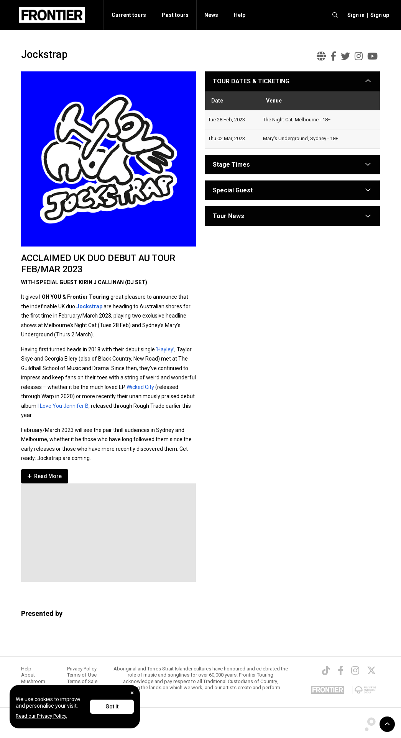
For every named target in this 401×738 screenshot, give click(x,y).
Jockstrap (89, 306)
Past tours (175, 15)
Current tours (129, 15)
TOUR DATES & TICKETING (251, 81)
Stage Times (231, 164)
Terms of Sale (82, 681)
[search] (335, 15)
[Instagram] (355, 670)
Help (239, 15)
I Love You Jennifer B (63, 406)
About (28, 675)
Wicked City (140, 387)
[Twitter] (371, 670)
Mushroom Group (33, 684)
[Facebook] (340, 670)
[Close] (132, 693)
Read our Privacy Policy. (41, 716)
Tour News (228, 216)
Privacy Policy (82, 669)
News (211, 15)
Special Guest (233, 190)
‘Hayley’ (165, 349)
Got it (111, 706)
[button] (355, 15)
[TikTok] (326, 670)
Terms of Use (82, 675)
